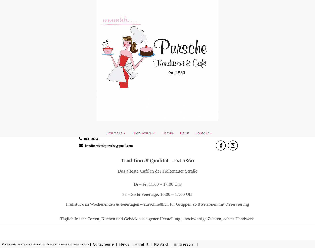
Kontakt (202, 133)
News (184, 133)
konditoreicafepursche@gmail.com (109, 146)
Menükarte (142, 133)
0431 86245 (91, 139)
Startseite (114, 133)
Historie (168, 133)
